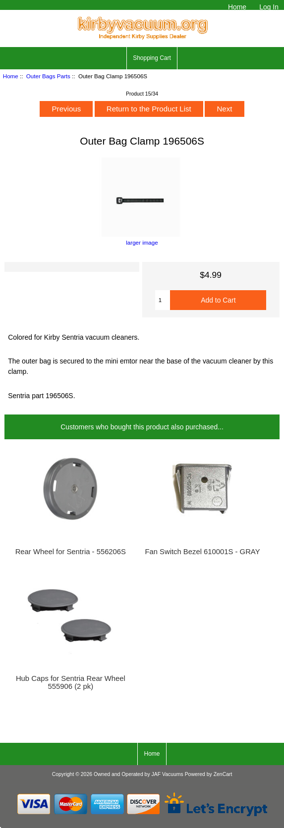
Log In (269, 7)
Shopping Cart (152, 57)
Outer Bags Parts (48, 76)
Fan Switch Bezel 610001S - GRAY (202, 552)
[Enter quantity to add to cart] (162, 300)
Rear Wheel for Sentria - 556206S (70, 552)
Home (237, 7)
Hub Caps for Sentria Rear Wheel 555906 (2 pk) (70, 682)
